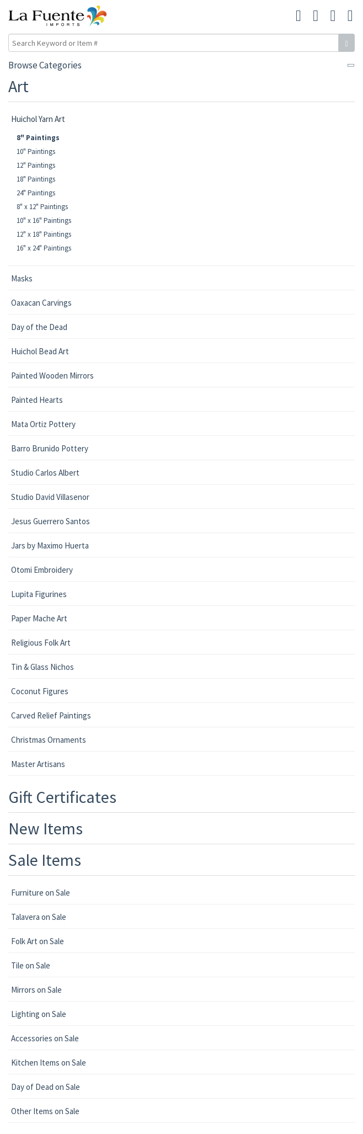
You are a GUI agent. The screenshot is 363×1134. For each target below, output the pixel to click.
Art (18, 86)
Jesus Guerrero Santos (50, 521)
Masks (22, 278)
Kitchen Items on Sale (48, 1062)
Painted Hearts (37, 400)
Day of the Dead (39, 327)
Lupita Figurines (39, 594)
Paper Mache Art (39, 618)
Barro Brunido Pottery (49, 448)
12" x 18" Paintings (44, 234)
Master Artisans (38, 764)
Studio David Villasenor (50, 497)
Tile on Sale (30, 965)
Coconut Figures (39, 691)
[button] (333, 16)
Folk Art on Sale (37, 941)
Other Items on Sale (45, 1111)
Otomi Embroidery (42, 570)
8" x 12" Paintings (42, 206)
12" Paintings (36, 165)
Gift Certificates (62, 796)
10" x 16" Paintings (44, 220)
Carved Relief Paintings (51, 715)
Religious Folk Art (41, 642)
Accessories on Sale (45, 1038)
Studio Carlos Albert (45, 472)
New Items (45, 828)
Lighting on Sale (38, 1014)
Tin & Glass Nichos (42, 667)
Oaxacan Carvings (41, 302)
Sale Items (44, 859)
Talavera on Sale (38, 917)
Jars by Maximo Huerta (50, 545)
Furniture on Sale (40, 892)
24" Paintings (36, 193)
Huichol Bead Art (40, 351)
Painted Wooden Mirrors (52, 375)
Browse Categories (45, 65)
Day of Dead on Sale (45, 1087)
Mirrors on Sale (36, 989)
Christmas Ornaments (48, 739)
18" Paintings (36, 179)
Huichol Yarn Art (38, 119)
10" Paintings (36, 151)
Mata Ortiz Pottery (43, 424)
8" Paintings (38, 137)
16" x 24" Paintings (44, 248)
